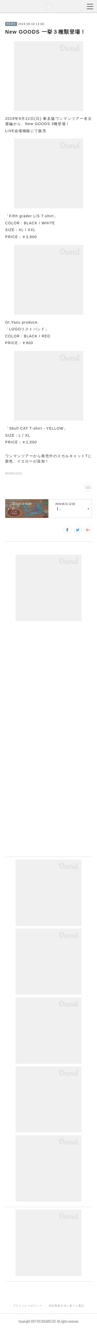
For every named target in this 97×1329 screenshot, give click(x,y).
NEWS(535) (13, 473)
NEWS (11, 23)
